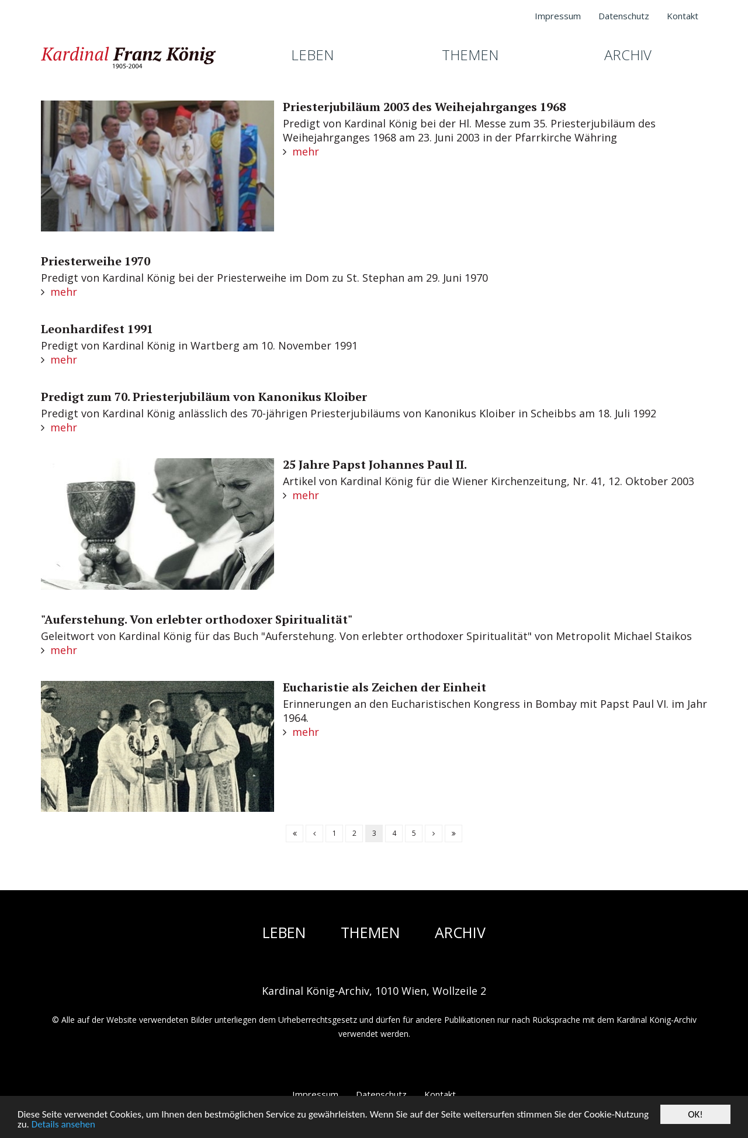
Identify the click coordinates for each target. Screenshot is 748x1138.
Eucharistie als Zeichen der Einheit (384, 687)
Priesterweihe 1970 (95, 261)
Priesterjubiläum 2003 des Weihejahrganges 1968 (424, 107)
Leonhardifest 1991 (97, 329)
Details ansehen (63, 1125)
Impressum (315, 1094)
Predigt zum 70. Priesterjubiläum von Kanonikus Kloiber (204, 396)
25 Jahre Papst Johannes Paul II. (375, 464)
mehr (305, 151)
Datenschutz (381, 1094)
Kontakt (440, 1094)
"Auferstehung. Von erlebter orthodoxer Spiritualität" (196, 619)
